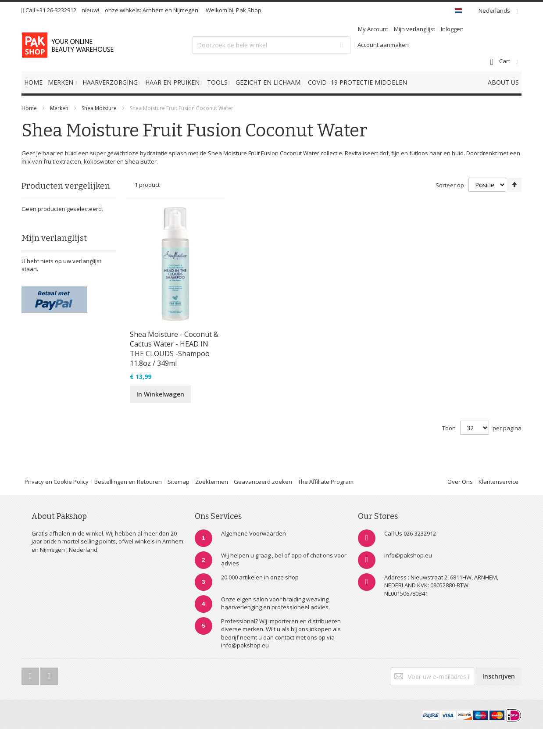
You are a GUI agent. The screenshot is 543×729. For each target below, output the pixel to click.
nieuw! (90, 10)
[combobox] (271, 45)
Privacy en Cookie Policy (57, 482)
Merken (59, 108)
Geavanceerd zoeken (263, 482)
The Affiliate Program (326, 482)
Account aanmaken (383, 45)
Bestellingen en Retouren (128, 482)
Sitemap (178, 482)
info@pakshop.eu (408, 555)
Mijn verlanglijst (414, 29)
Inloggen (452, 29)
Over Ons (460, 482)
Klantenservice (498, 482)
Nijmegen (185, 10)
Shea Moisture (100, 108)
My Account (373, 29)
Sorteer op (450, 185)
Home (29, 108)
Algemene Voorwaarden (253, 533)
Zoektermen (211, 482)
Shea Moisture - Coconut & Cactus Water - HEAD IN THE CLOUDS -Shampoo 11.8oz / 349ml (174, 348)
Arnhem (153, 10)
